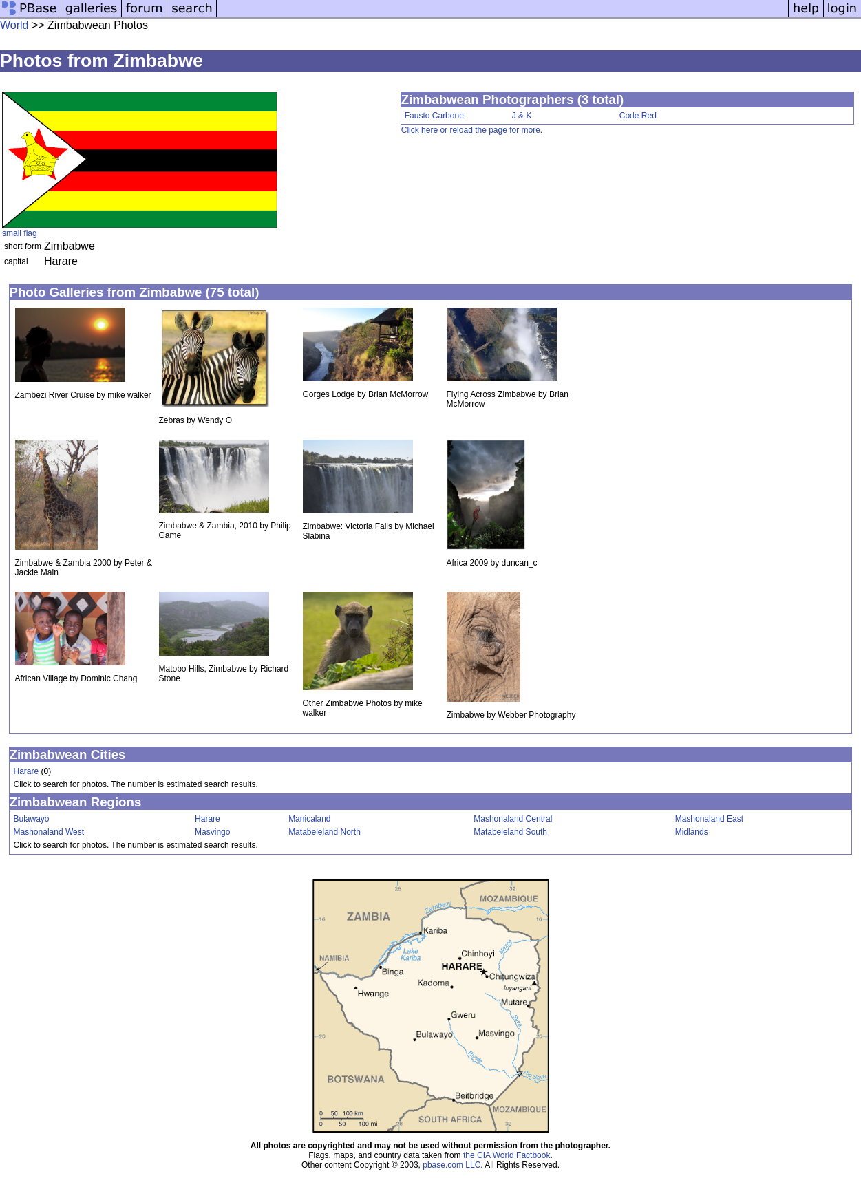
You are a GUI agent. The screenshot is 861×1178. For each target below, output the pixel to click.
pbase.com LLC (451, 1165)
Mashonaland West (49, 832)
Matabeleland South (510, 832)
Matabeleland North (324, 832)
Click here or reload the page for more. (471, 130)
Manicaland (309, 819)
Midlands (691, 832)
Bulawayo (32, 819)
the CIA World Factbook (507, 1155)
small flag (19, 233)
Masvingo (212, 832)
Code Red (638, 115)
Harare (26, 771)
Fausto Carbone (434, 115)
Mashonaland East (709, 819)
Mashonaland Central (513, 819)
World (14, 25)
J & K (522, 115)
